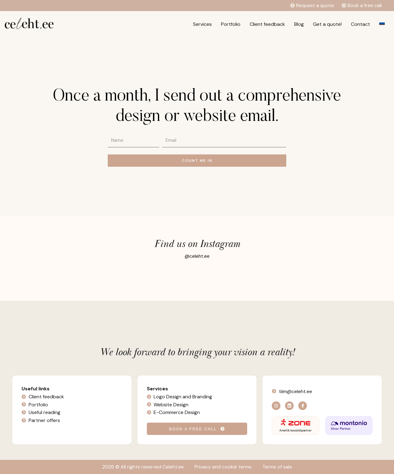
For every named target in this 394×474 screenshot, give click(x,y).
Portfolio (230, 24)
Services (202, 24)
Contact (360, 24)
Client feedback (267, 24)
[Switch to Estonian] (382, 24)
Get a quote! (327, 24)
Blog (299, 24)
